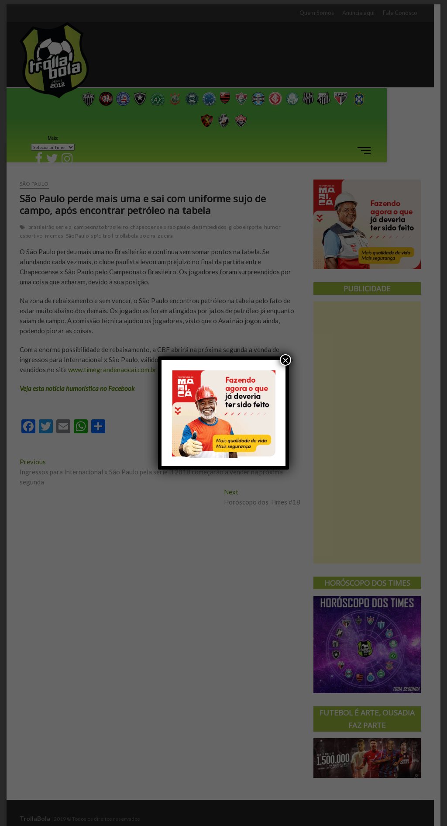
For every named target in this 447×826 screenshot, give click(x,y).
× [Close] (285, 360)
